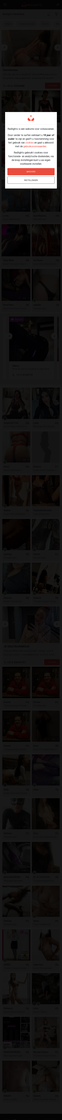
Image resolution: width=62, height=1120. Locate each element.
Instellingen (31, 180)
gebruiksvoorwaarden (34, 146)
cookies (29, 142)
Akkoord (30, 171)
